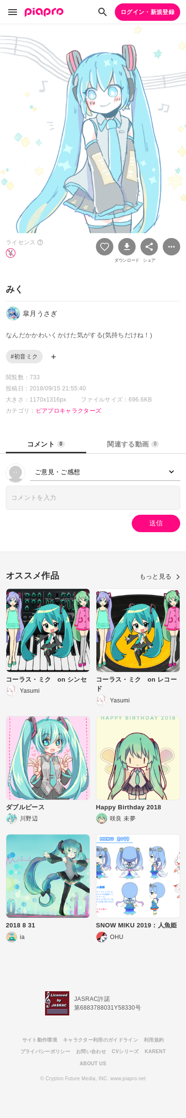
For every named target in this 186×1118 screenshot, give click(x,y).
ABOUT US (93, 1063)
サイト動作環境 (39, 1040)
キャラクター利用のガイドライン (100, 1040)
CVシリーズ (125, 1051)
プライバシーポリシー (45, 1051)
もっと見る (160, 576)
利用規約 (154, 1040)
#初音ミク (24, 356)
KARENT (155, 1051)
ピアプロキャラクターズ (69, 410)
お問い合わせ (91, 1051)
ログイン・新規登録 (147, 12)
